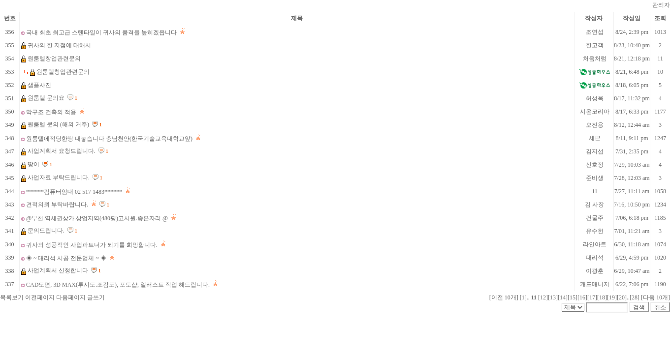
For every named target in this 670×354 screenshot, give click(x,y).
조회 (660, 18)
